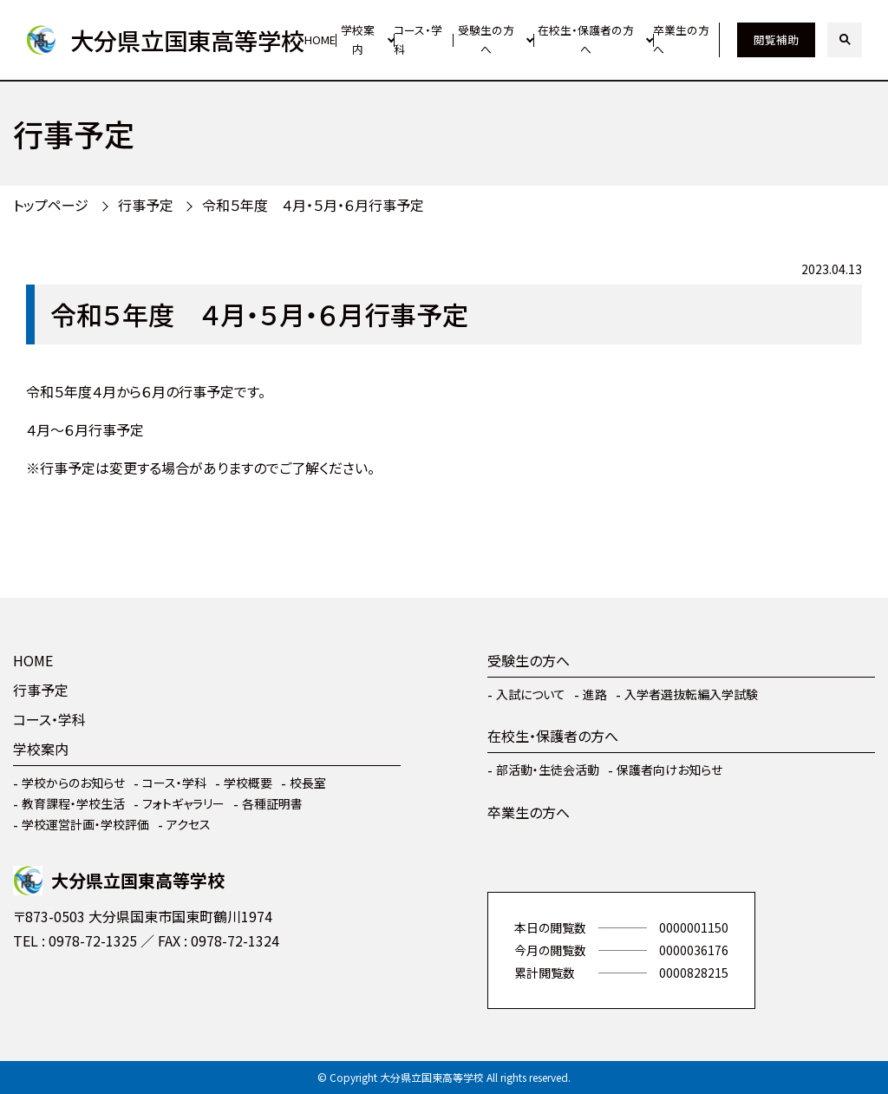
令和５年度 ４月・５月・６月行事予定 (313, 204)
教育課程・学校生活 (73, 803)
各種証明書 (272, 803)
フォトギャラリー (183, 803)
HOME (320, 39)
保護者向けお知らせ (669, 769)
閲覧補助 (776, 39)
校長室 (308, 782)
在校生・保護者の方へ (586, 40)
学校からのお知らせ (73, 782)
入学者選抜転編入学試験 (691, 694)
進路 (595, 694)
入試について (530, 694)
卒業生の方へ (681, 40)
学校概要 (248, 782)
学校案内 (358, 40)
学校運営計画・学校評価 (85, 824)
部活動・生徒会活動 (547, 769)
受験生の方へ (486, 40)
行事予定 (145, 204)
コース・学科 (418, 40)
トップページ (50, 204)
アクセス (188, 824)
